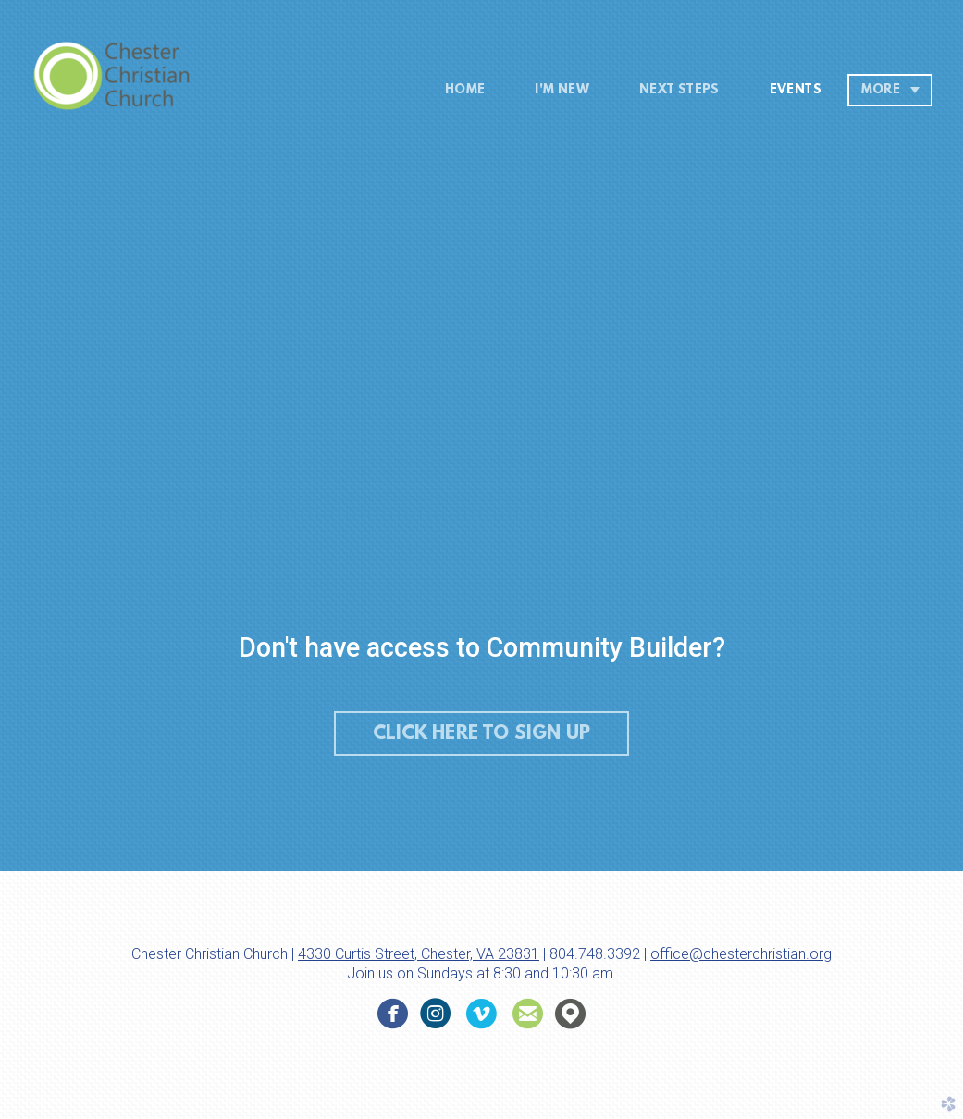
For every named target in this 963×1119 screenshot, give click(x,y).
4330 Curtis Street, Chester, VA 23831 (418, 954)
